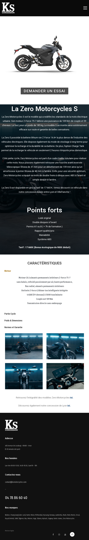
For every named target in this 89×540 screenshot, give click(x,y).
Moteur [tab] (7, 271)
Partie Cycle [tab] (10, 313)
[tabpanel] (44, 292)
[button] (44, 91)
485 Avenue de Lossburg (13, 446)
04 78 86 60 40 (16, 497)
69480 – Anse (27, 446)
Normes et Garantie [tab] (13, 327)
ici (71, 397)
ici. (69, 405)
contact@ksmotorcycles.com (15, 482)
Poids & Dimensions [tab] (13, 320)
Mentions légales (9, 531)
